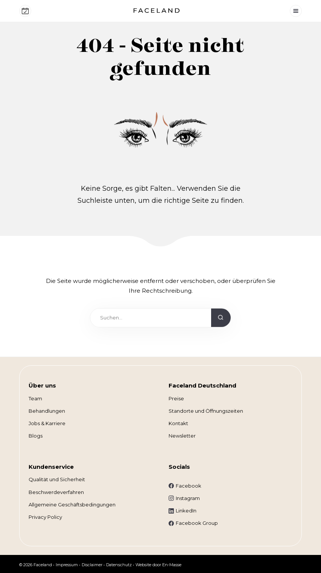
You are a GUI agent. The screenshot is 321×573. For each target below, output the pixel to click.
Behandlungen (47, 411)
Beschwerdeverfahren (56, 492)
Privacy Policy (45, 517)
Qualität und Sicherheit (57, 479)
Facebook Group (197, 523)
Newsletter (182, 436)
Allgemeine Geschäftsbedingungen (72, 505)
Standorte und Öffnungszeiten (206, 411)
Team (35, 398)
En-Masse (171, 564)
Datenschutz (119, 564)
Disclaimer (92, 564)
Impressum (67, 564)
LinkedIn (186, 511)
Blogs (36, 436)
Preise (176, 398)
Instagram (188, 498)
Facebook (188, 486)
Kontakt (178, 423)
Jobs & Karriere (47, 423)
